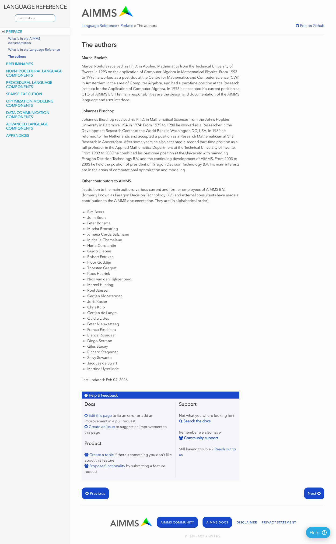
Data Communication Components (27, 114)
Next (314, 493)
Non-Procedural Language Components (34, 73)
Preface (12, 31)
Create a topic (101, 454)
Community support (200, 438)
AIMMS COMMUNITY (177, 522)
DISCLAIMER (247, 522)
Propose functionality (106, 466)
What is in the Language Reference (34, 50)
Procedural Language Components (29, 84)
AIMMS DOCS (217, 522)
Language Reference (99, 25)
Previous (95, 493)
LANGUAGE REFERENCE (35, 7)
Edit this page (100, 415)
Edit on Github (311, 25)
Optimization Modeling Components (29, 103)
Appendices (17, 135)
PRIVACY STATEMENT (279, 522)
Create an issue (101, 426)
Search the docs (196, 421)
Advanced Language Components (27, 126)
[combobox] (35, 18)
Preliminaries (19, 63)
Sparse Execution (24, 94)
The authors (17, 57)
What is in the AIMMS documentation (24, 41)
